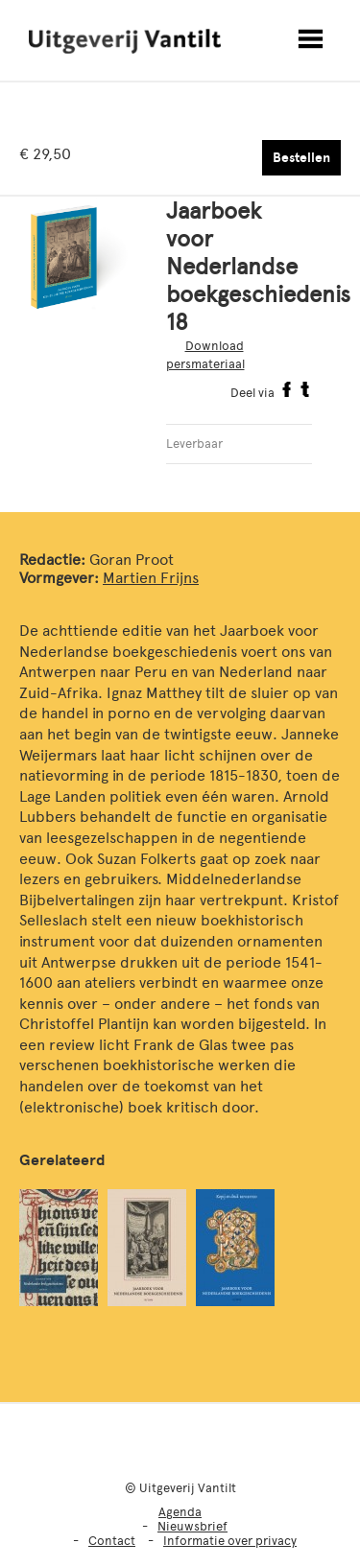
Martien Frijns (151, 578)
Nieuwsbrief (192, 1526)
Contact (111, 1540)
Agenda (180, 1512)
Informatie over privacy (230, 1540)
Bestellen (301, 158)
